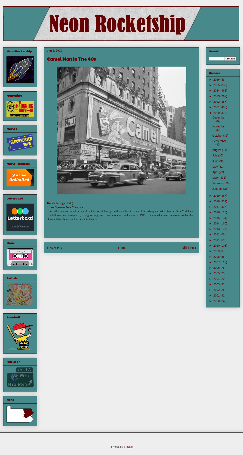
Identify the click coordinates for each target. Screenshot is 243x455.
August (217, 150)
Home (122, 248)
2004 (217, 278)
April (215, 172)
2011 (217, 240)
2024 (217, 90)
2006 (217, 267)
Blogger (128, 446)
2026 (217, 79)
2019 (217, 195)
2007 (217, 262)
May (215, 166)
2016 (217, 212)
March (216, 177)
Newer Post (55, 248)
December (219, 117)
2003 (217, 284)
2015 (217, 218)
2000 (217, 301)
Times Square (55, 207)
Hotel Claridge (56, 203)
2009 (217, 251)
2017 (217, 206)
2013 (217, 229)
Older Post (189, 248)
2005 (217, 273)
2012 (217, 234)
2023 (217, 96)
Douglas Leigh (90, 215)
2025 (217, 85)
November (219, 126)
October (217, 135)
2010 (217, 245)
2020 (217, 112)
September (219, 141)
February (218, 183)
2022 (217, 101)
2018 (217, 201)
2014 (217, 223)
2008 (217, 256)
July (215, 155)
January (217, 188)
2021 (217, 107)
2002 (217, 289)
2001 (217, 295)
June (215, 161)
